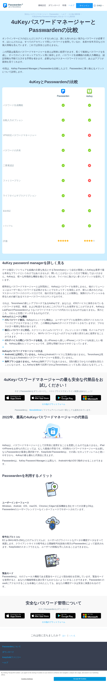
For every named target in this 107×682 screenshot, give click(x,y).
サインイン (84, 5)
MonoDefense (35, 410)
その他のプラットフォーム (53, 404)
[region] (53, 676)
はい (64, 635)
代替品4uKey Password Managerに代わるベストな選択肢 (53, 17)
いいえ (72, 635)
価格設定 (42, 5)
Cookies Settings (27, 679)
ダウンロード (54, 5)
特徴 (64, 5)
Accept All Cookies (79, 679)
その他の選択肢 (74, 14)
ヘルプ (71, 5)
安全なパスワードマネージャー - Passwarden (42, 14)
